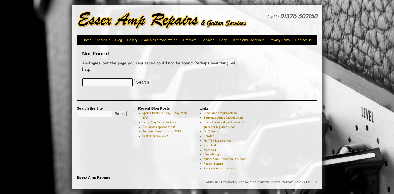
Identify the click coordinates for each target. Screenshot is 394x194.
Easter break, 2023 (155, 136)
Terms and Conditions (248, 40)
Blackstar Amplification (220, 113)
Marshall (210, 150)
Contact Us (303, 40)
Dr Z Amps (211, 131)
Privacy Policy (280, 40)
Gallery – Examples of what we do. (152, 40)
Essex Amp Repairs (166, 20)
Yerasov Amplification (219, 168)
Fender (209, 136)
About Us (103, 40)
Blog (118, 40)
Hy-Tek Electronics (217, 140)
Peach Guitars (214, 163)
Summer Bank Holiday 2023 (161, 131)
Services (208, 40)
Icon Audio (211, 145)
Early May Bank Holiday (159, 122)
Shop (223, 40)
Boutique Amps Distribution (223, 117)
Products (189, 40)
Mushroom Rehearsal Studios (225, 159)
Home (87, 40)
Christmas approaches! (158, 127)
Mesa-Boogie (213, 154)
